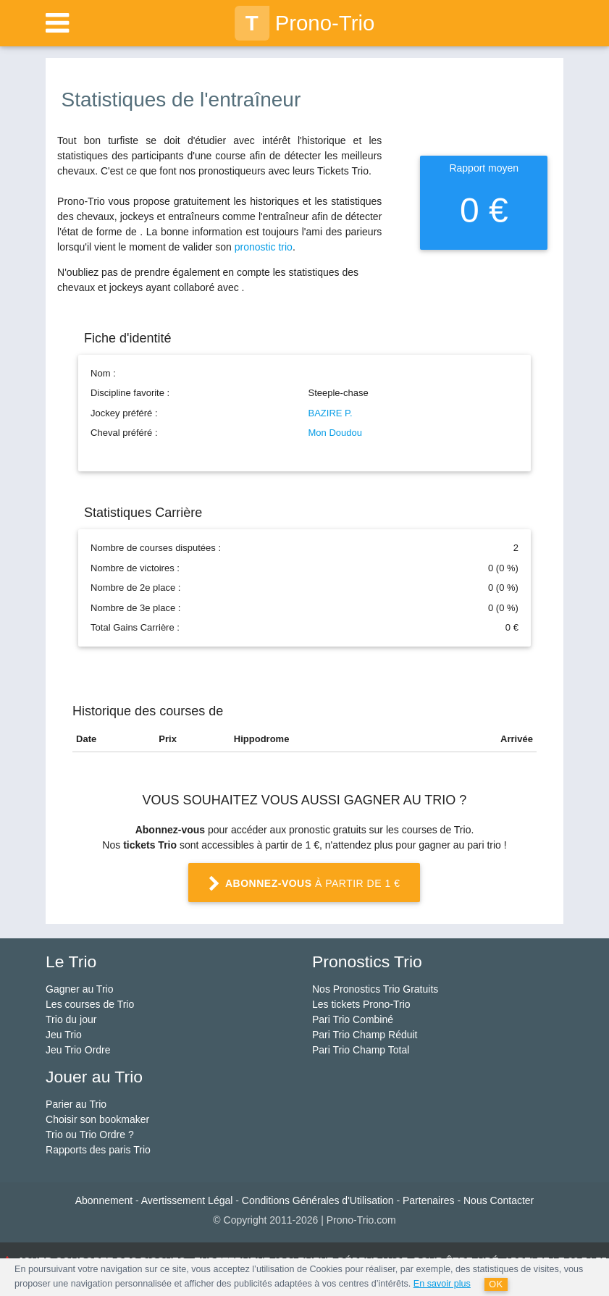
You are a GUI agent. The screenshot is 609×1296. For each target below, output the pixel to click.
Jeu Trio (64, 1034)
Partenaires (429, 1200)
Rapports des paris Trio (98, 1150)
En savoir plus (442, 1284)
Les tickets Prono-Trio (361, 1004)
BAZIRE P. (330, 413)
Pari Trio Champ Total (360, 1050)
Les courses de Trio (90, 1004)
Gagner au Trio (79, 989)
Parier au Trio (76, 1104)
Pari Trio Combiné (352, 1019)
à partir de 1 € (304, 884)
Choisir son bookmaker (97, 1119)
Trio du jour (71, 1019)
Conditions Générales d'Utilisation (318, 1200)
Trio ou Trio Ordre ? (90, 1134)
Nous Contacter (498, 1200)
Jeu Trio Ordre (78, 1050)
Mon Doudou (335, 432)
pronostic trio (264, 247)
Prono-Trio (305, 23)
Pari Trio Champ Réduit (365, 1034)
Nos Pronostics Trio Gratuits (375, 989)
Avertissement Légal (187, 1200)
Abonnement (104, 1200)
